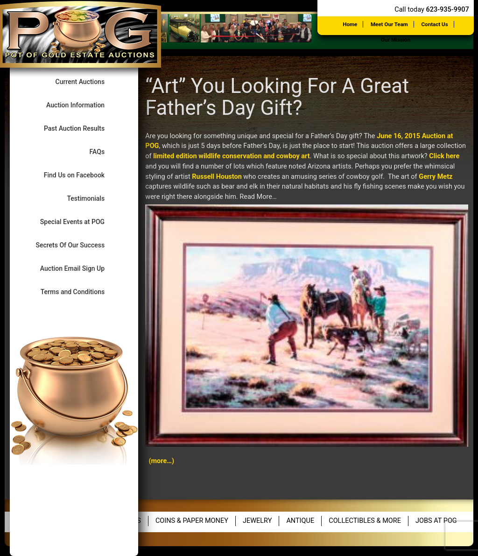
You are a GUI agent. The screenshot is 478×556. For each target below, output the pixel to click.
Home (350, 24)
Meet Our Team (389, 24)
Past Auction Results (82, 128)
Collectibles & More (365, 521)
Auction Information (83, 105)
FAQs (105, 151)
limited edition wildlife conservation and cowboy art (231, 156)
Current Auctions (88, 81)
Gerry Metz (435, 177)
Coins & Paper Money (191, 521)
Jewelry (257, 521)
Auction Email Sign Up (80, 268)
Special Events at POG (80, 221)
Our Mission (395, 39)
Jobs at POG (436, 521)
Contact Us (435, 24)
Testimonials (93, 198)
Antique (300, 521)
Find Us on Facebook (82, 175)
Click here (444, 156)
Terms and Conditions (80, 292)
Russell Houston (216, 177)
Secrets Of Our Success (77, 245)
